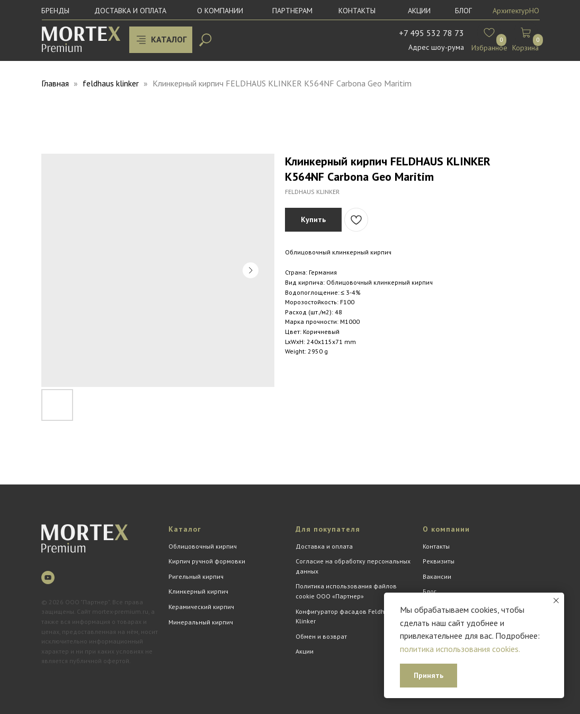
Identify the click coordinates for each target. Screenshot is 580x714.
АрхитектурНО (516, 10)
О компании (220, 10)
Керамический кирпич (201, 607)
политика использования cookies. (460, 649)
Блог (429, 591)
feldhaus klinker (111, 83)
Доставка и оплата (130, 10)
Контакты (357, 10)
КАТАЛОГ (168, 39)
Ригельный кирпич (196, 576)
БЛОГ (463, 10)
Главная (55, 83)
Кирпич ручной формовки (206, 561)
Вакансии (437, 576)
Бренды (55, 10)
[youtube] (48, 577)
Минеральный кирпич (200, 622)
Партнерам (292, 10)
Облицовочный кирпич (202, 546)
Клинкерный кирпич (198, 591)
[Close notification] (556, 600)
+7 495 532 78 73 (431, 33)
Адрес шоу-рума (436, 47)
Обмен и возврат (321, 636)
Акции (419, 10)
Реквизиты (438, 561)
